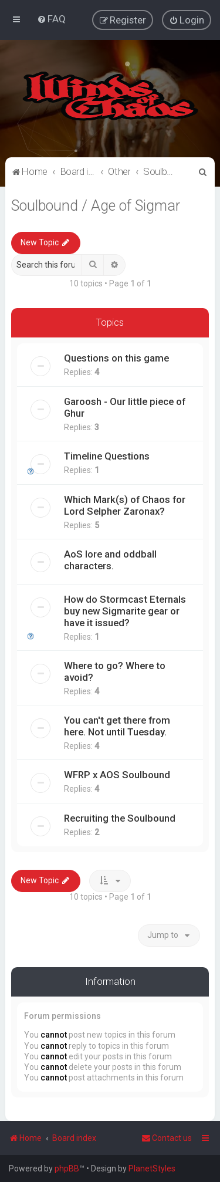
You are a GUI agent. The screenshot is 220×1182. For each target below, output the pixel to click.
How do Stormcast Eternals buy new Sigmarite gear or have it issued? (125, 610)
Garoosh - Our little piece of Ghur (124, 406)
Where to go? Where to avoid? (114, 671)
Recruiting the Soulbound (119, 817)
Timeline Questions (107, 455)
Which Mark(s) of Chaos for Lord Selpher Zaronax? (124, 504)
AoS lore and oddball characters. (110, 559)
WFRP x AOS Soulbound (117, 774)
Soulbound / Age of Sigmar (95, 204)
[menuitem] (51, 19)
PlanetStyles (151, 1168)
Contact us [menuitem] (166, 1138)
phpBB (67, 1168)
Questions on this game (116, 357)
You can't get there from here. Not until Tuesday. (117, 725)
